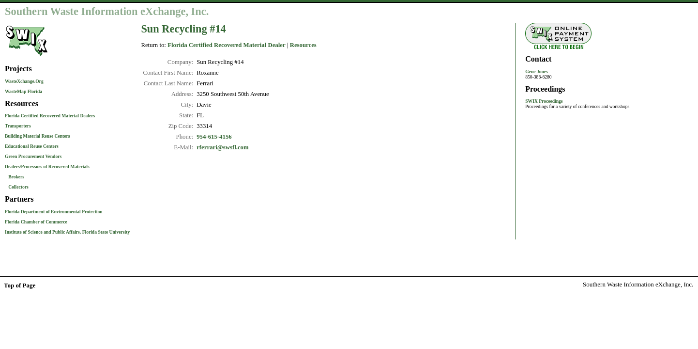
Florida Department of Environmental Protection (54, 211)
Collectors (18, 187)
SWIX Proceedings (543, 101)
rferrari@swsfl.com (222, 147)
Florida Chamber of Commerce (36, 221)
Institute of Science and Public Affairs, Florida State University (67, 232)
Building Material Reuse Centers (37, 136)
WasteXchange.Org (24, 81)
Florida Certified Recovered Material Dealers (50, 115)
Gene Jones (536, 71)
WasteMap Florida (23, 91)
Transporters (18, 125)
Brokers (16, 176)
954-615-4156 (214, 136)
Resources (303, 45)
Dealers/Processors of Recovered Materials (47, 166)
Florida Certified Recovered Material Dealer (226, 45)
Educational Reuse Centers (32, 146)
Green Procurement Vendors (33, 156)
